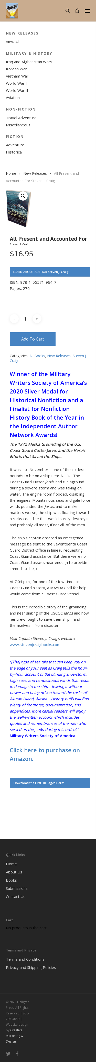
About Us (14, 871)
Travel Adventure (21, 117)
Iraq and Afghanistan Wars (29, 61)
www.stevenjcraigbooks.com (35, 644)
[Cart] (77, 10)
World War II (17, 90)
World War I (16, 83)
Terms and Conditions (25, 959)
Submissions (17, 888)
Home (11, 173)
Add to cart (32, 339)
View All (12, 41)
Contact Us (15, 896)
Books (11, 880)
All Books (37, 355)
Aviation (13, 97)
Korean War (16, 68)
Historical (14, 152)
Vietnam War (17, 76)
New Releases (35, 173)
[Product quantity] (25, 319)
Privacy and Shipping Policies (31, 967)
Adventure (15, 144)
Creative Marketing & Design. (14, 1036)
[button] (87, 10)
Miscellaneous (18, 124)
